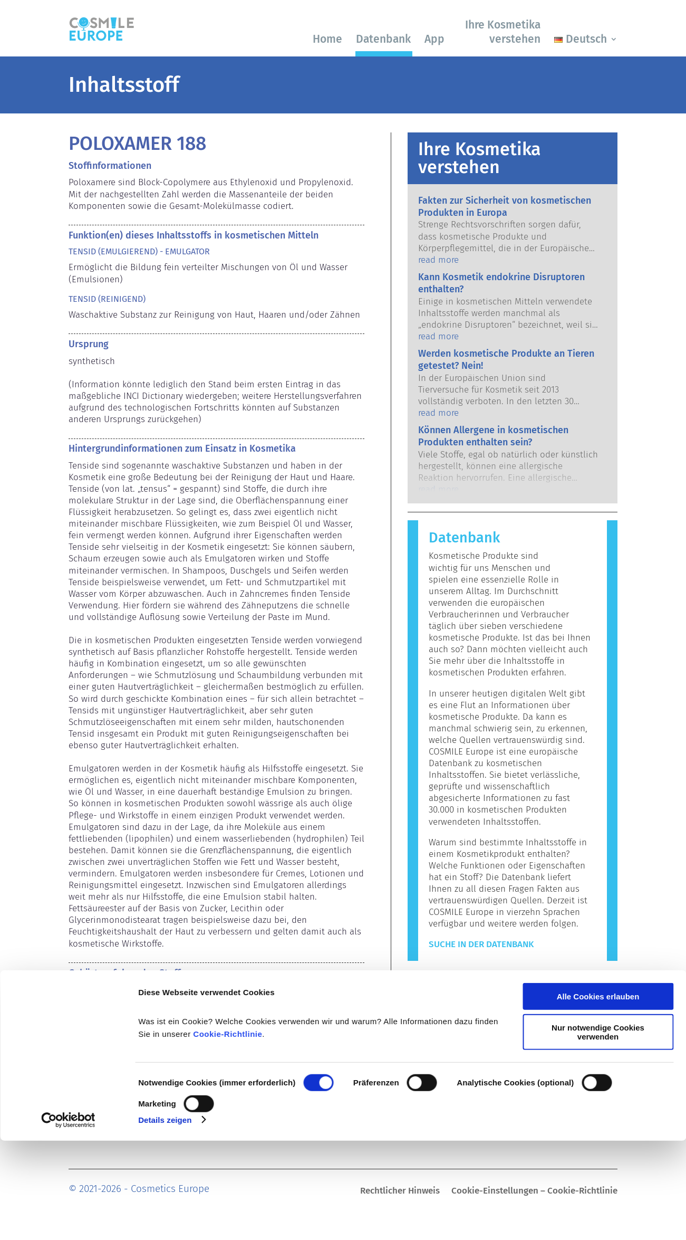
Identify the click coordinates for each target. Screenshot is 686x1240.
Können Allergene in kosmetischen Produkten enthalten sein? (493, 436)
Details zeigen (164, 1219)
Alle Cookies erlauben (598, 1096)
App (434, 39)
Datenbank (383, 39)
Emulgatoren (94, 992)
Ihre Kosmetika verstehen (502, 32)
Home (327, 39)
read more (438, 259)
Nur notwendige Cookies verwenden (598, 1131)
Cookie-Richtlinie (227, 1133)
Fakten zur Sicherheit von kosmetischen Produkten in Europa (504, 206)
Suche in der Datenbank (481, 944)
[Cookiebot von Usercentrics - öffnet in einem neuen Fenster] (68, 1219)
